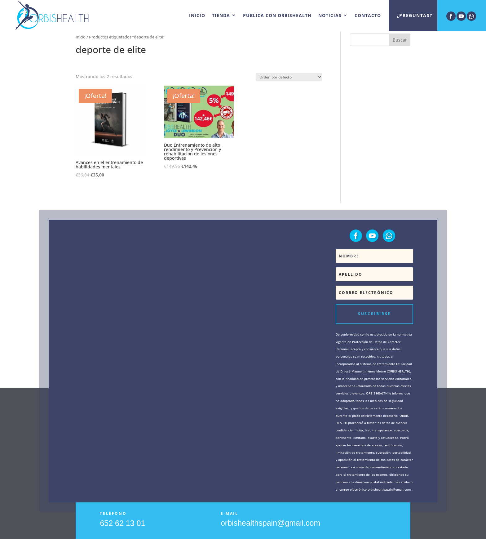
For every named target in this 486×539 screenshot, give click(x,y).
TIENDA (221, 15)
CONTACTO (368, 15)
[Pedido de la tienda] (289, 77)
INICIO (197, 15)
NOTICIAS (330, 15)
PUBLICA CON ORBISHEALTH (277, 15)
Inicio (81, 37)
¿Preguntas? (414, 15)
